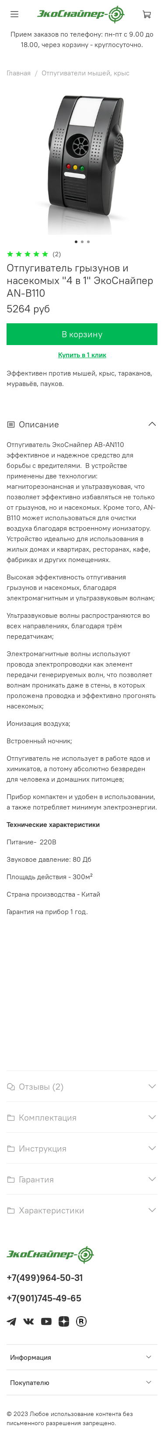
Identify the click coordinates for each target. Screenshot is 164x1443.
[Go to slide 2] (82, 241)
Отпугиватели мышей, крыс (85, 72)
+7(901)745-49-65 (44, 1298)
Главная (19, 72)
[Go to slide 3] (88, 241)
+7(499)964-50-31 (45, 1278)
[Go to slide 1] (76, 241)
